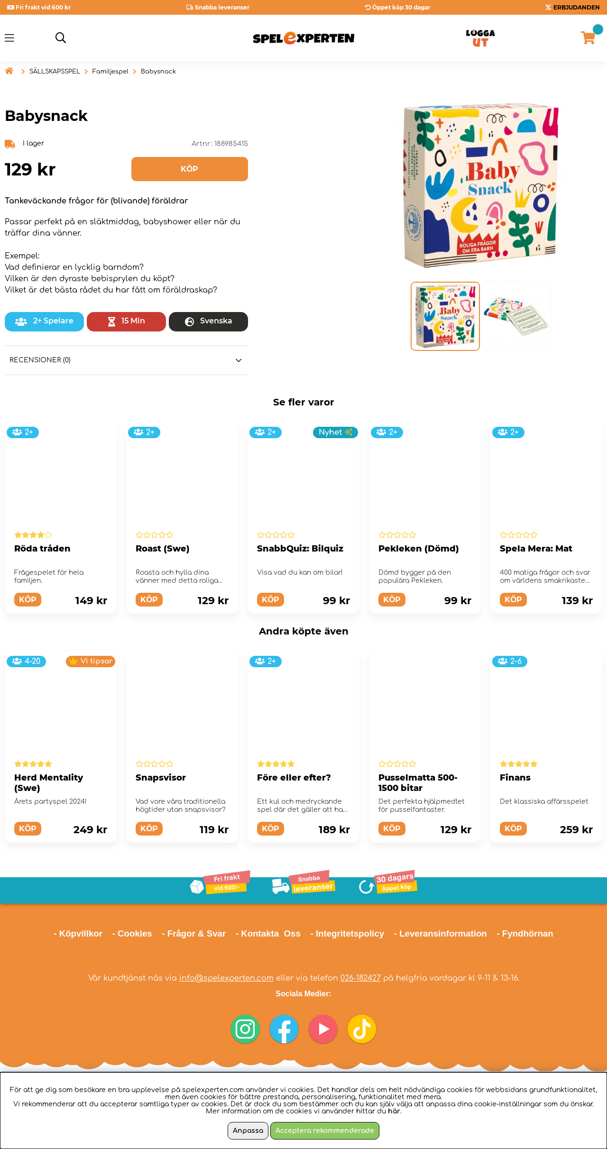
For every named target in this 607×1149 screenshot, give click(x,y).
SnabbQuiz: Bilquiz (300, 548)
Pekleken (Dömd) (418, 548)
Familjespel (110, 71)
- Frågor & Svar (194, 933)
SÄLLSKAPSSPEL (54, 71)
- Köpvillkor (78, 933)
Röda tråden (42, 548)
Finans (515, 777)
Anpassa (248, 1130)
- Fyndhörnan (525, 933)
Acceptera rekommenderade (325, 1130)
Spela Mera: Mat (536, 548)
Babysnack (158, 71)
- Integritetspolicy (348, 933)
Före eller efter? (294, 777)
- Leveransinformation (440, 933)
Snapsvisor (161, 777)
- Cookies (132, 933)
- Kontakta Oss (268, 933)
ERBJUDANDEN (576, 7)
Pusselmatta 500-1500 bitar (418, 782)
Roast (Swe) (163, 548)
